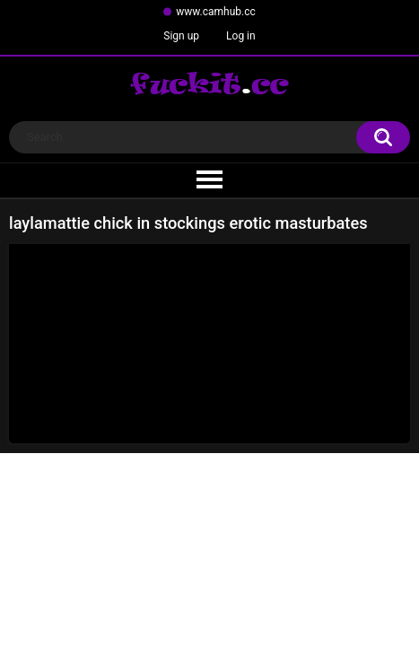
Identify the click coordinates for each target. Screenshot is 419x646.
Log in (241, 36)
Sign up (181, 36)
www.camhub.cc (216, 11)
